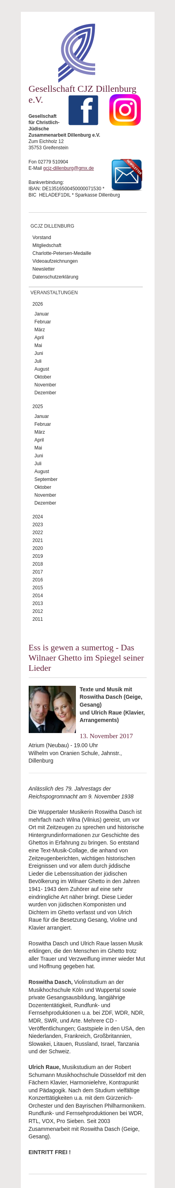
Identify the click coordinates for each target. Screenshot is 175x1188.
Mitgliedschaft (47, 245)
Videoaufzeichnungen (55, 261)
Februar (43, 322)
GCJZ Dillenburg (52, 226)
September (46, 479)
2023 (38, 524)
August (42, 369)
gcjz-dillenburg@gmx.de (68, 168)
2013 (38, 603)
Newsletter (44, 269)
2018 (38, 564)
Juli (38, 361)
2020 (38, 548)
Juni (39, 353)
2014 (38, 595)
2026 (38, 304)
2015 (38, 587)
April (39, 337)
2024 (38, 517)
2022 (38, 532)
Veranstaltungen (54, 292)
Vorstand (42, 237)
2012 (38, 611)
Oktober (43, 377)
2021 (38, 540)
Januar (42, 314)
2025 (38, 406)
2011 (38, 619)
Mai (38, 345)
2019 (38, 556)
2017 (38, 572)
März (40, 329)
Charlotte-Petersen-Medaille (62, 253)
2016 (38, 580)
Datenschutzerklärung (56, 277)
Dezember (45, 392)
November (45, 385)
